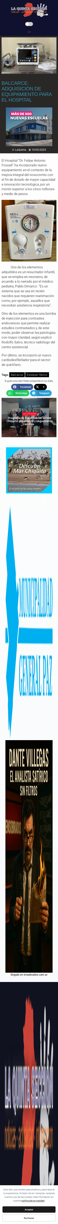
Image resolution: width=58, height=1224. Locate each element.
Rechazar (29, 1218)
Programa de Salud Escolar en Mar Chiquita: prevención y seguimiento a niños (30, 421)
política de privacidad (33, 1200)
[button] (29, 31)
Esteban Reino (37, 375)
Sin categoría (29, 414)
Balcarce (17, 375)
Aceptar (29, 1209)
